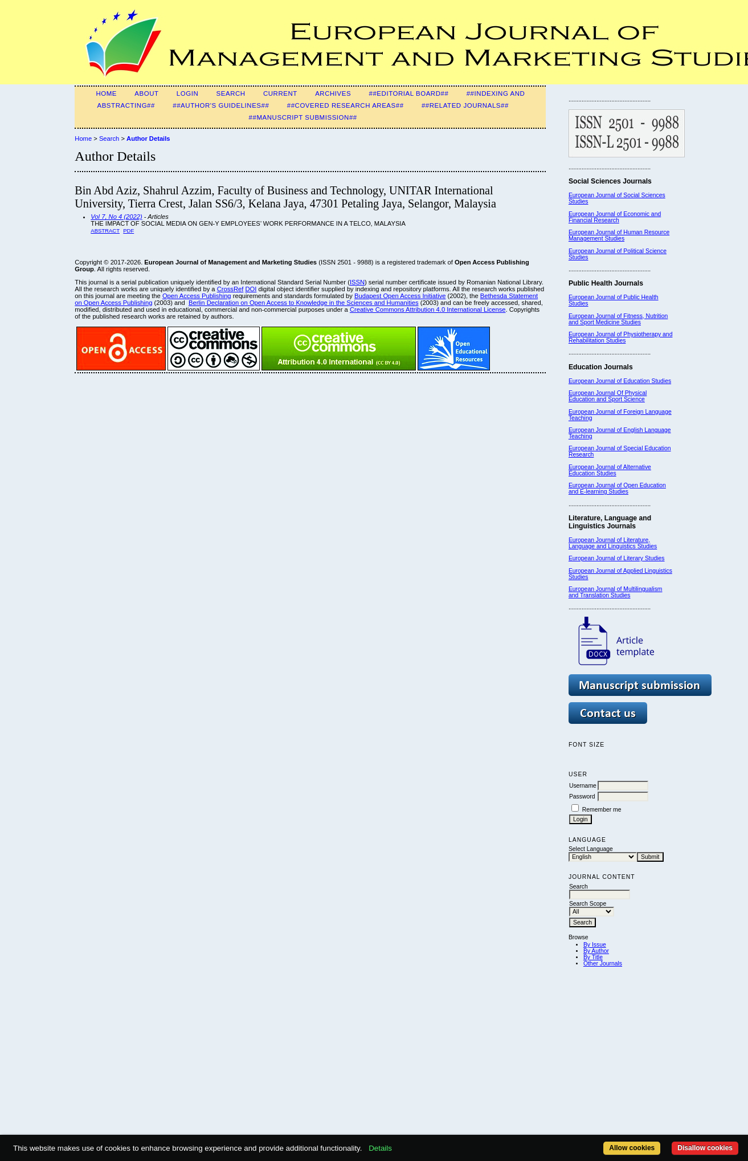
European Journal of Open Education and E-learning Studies (617, 488)
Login (187, 93)
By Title (593, 957)
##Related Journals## (465, 105)
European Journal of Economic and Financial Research (615, 217)
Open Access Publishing (196, 295)
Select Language (591, 849)
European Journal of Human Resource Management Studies (619, 235)
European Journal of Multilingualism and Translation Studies (616, 592)
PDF (128, 230)
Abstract (105, 230)
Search (231, 93)
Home (106, 93)
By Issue (594, 945)
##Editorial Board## (408, 93)
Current (280, 93)
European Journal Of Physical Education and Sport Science (608, 396)
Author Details (148, 138)
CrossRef (230, 289)
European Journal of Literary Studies (617, 558)
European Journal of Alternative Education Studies (610, 470)
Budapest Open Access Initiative (399, 295)
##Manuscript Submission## (303, 117)
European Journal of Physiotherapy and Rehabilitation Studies (621, 337)
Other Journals (602, 963)
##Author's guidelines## (221, 105)
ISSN (357, 282)
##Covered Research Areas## (345, 105)
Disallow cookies (705, 1148)
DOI (250, 289)
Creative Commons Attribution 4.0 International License (428, 309)
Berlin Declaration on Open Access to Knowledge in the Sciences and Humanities (304, 302)
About (146, 93)
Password (582, 796)
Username (582, 786)
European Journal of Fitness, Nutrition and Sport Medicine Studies (618, 319)
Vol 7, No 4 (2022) (116, 216)
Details (380, 1148)
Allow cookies (632, 1148)
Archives (333, 93)
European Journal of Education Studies (620, 381)
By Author (596, 951)
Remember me (602, 809)
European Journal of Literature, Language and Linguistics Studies (613, 543)
